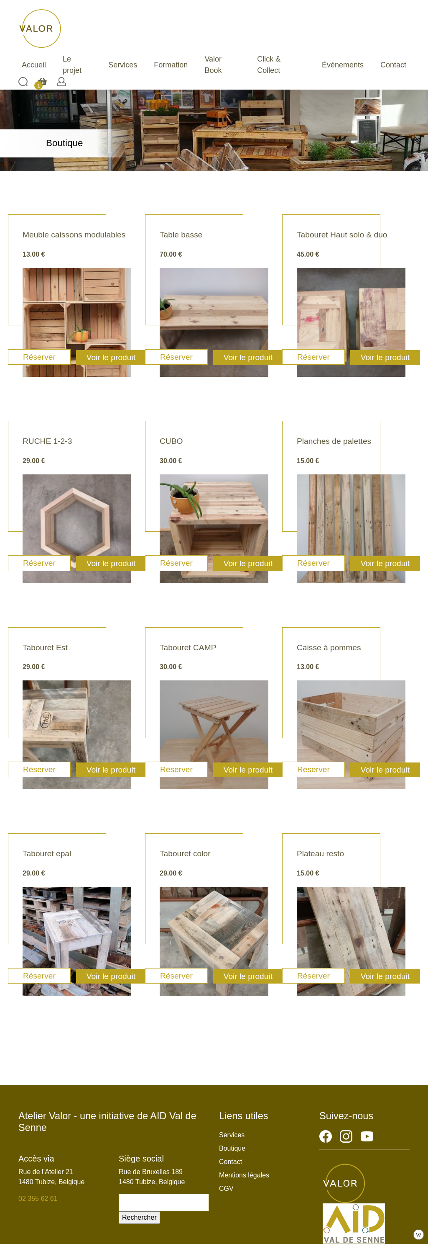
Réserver (39, 357)
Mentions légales (244, 1175)
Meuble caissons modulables (74, 234)
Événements (343, 65)
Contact (393, 65)
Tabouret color (185, 853)
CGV (226, 1188)
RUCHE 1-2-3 (47, 441)
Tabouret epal (47, 853)
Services (122, 65)
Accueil (34, 65)
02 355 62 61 (37, 1198)
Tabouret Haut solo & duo (342, 234)
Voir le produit (111, 357)
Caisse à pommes (329, 647)
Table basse (181, 234)
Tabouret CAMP (188, 647)
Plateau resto (320, 853)
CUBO (171, 441)
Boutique (232, 1148)
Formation (171, 65)
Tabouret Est (45, 647)
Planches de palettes (334, 441)
